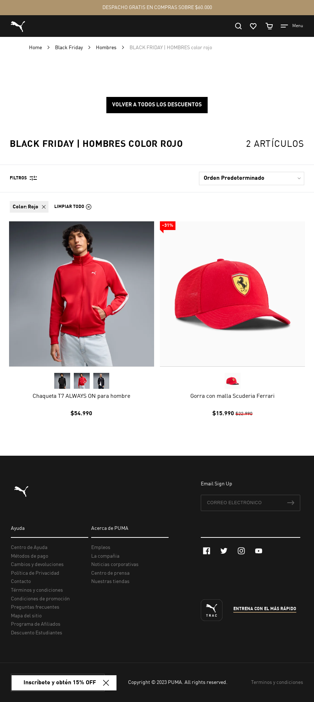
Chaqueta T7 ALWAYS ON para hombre (81, 396)
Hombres (107, 47)
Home (36, 47)
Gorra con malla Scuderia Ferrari (232, 396)
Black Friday (69, 47)
